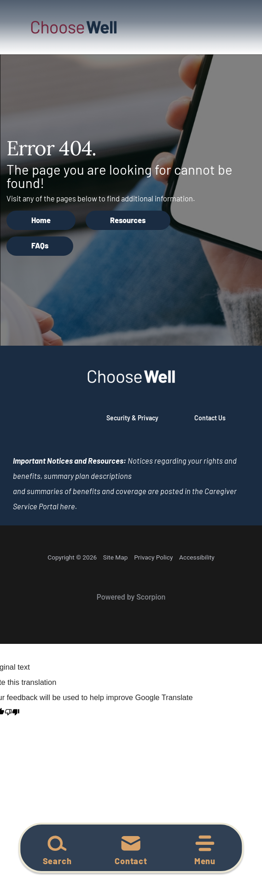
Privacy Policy (153, 557)
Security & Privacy (132, 418)
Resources (128, 220)
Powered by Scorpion (131, 597)
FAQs (39, 245)
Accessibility (197, 557)
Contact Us (210, 418)
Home (41, 220)
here (67, 506)
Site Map (115, 557)
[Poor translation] (12, 712)
